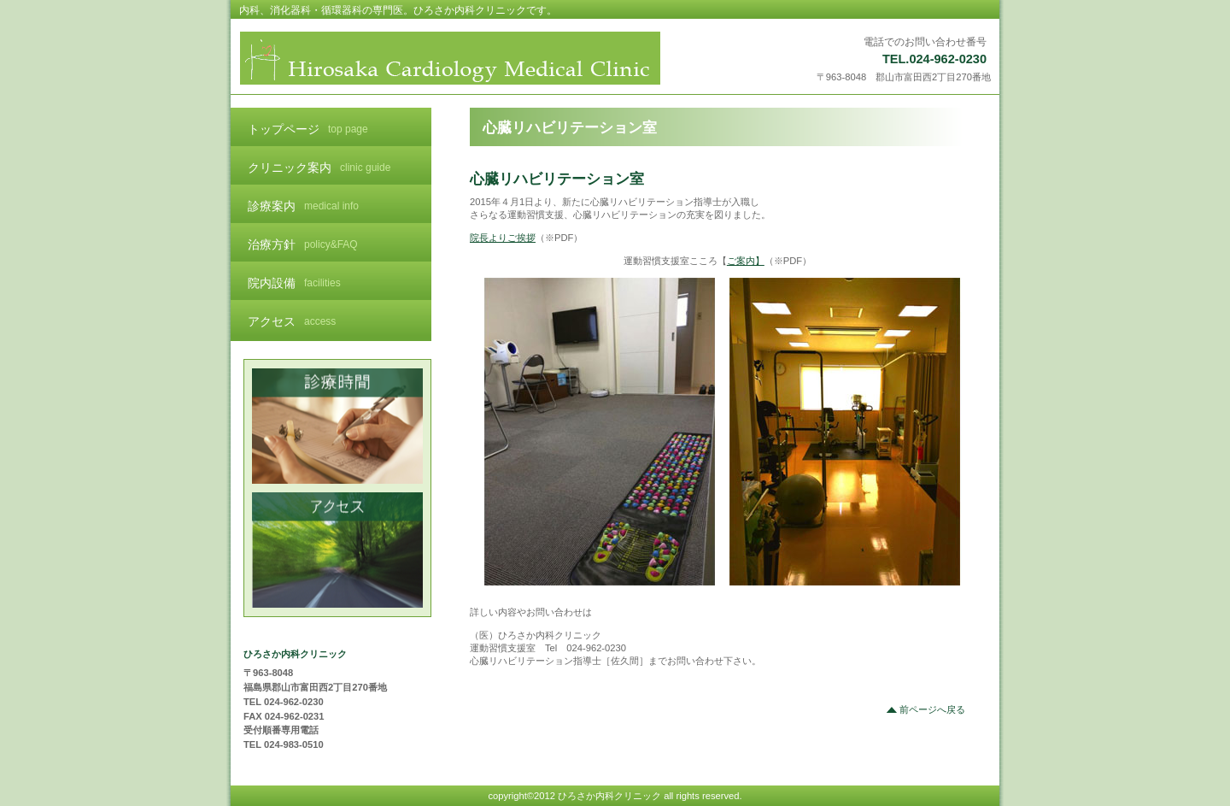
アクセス (337, 550)
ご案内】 (745, 261)
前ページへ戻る (932, 709)
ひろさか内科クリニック (450, 58)
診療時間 (337, 426)
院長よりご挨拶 (503, 237)
